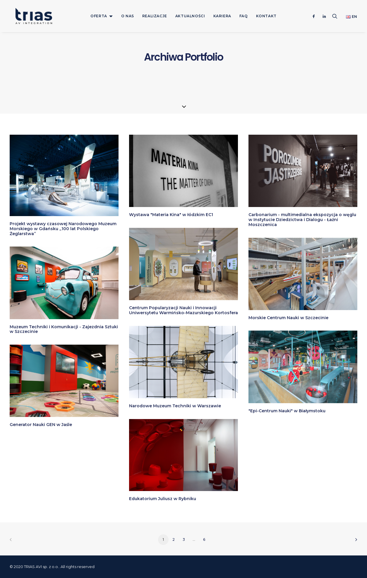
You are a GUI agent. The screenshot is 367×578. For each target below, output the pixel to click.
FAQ (243, 16)
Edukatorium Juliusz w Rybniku (162, 498)
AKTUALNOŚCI (190, 16)
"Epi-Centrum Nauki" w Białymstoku (286, 410)
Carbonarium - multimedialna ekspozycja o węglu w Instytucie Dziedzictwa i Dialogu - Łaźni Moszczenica (302, 219)
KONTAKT (266, 16)
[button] (315, 16)
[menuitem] (101, 16)
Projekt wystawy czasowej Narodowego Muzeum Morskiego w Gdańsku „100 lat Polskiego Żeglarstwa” (63, 228)
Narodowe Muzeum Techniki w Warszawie (175, 405)
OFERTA (98, 16)
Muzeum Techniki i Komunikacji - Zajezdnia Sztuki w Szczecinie (64, 329)
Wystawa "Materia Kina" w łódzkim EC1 (171, 214)
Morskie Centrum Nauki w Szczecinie (288, 317)
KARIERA (222, 16)
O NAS (127, 16)
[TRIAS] (28, 16)
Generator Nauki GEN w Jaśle (41, 424)
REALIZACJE (154, 16)
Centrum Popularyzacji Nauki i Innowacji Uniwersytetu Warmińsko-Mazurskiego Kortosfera (183, 310)
